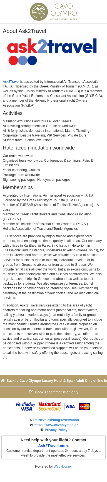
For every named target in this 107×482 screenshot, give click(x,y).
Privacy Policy (56, 430)
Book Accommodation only (53, 392)
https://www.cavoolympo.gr (56, 425)
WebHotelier (63, 466)
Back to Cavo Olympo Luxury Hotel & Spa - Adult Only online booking (53, 380)
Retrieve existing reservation (56, 420)
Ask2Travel (11, 82)
